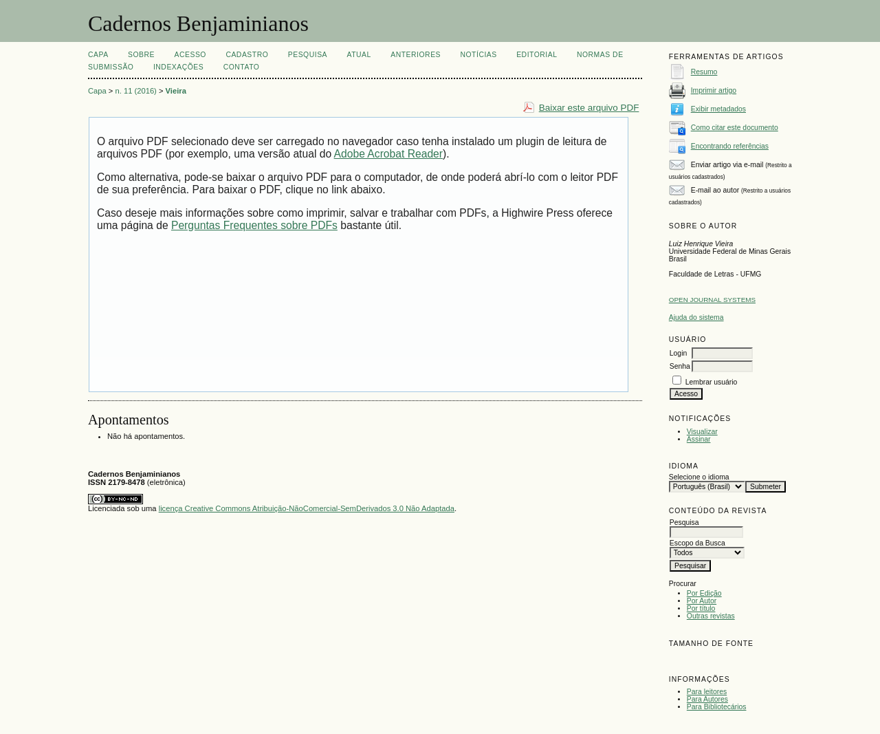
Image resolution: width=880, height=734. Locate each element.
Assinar (699, 439)
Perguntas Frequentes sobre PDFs (254, 225)
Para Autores (707, 699)
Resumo (704, 72)
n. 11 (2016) (136, 91)
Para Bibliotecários (717, 707)
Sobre (141, 54)
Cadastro (247, 54)
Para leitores (707, 691)
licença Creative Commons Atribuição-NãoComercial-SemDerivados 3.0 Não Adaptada (306, 508)
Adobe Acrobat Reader (388, 154)
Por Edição (704, 593)
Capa (98, 54)
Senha (680, 366)
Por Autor (701, 601)
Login (678, 353)
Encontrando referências (730, 146)
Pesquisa (307, 54)
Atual (359, 54)
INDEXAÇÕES (178, 67)
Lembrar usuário (711, 382)
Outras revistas (711, 616)
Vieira (176, 91)
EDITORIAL (536, 54)
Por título (701, 608)
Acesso (190, 54)
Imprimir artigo (713, 90)
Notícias (478, 54)
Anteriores (415, 54)
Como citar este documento (734, 127)
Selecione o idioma (699, 477)
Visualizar (702, 431)
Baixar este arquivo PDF (589, 107)
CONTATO (241, 67)
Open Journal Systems (712, 299)
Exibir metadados (718, 109)
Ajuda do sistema (696, 317)
